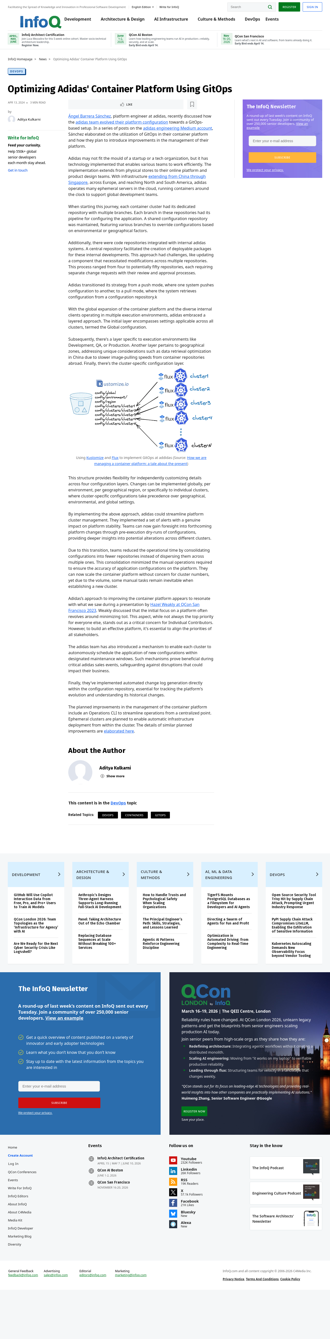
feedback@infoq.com (30, 1321)
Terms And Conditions (259, 1325)
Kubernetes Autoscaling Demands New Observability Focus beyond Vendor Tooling (287, 980)
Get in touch (25, 175)
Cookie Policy (288, 1325)
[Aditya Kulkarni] (19, 124)
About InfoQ (24, 1242)
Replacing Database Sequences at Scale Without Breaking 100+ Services (101, 976)
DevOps (251, 20)
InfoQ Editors (25, 1234)
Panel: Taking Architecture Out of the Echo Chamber (102, 954)
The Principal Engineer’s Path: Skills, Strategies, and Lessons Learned (164, 950)
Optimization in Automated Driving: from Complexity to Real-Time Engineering (226, 976)
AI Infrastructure (170, 20)
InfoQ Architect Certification (124, 1197)
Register (282, 6)
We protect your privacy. (258, 175)
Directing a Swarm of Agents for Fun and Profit (223, 954)
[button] (275, 163)
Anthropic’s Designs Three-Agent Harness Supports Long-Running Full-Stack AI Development (102, 929)
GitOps (163, 830)
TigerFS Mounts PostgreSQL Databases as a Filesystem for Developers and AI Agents (225, 929)
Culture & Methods (216, 20)
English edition (148, 6)
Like (84, 110)
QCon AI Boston (114, 1209)
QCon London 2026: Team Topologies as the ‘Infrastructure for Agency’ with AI (41, 952)
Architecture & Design (122, 20)
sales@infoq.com (61, 1321)
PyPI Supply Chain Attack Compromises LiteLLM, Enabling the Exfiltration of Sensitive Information (288, 956)
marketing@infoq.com (133, 1321)
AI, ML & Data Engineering (217, 900)
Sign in (305, 6)
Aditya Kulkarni (36, 125)
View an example (64, 1052)
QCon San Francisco (117, 1221)
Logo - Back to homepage (35, 18)
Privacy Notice (231, 1325)
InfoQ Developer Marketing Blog (27, 1270)
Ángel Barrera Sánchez (92, 122)
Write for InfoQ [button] (176, 6)
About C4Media (27, 1250)
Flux (115, 467)
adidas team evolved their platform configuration (133, 128)
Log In (20, 1202)
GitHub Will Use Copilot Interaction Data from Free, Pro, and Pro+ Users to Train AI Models (41, 927)
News (50, 65)
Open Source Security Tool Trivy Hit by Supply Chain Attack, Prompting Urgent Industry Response (287, 929)
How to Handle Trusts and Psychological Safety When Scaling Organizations (162, 927)
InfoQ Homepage (27, 65)
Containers (136, 830)
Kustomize (95, 467)
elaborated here (121, 746)
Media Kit (22, 1258)
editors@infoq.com (96, 1321)
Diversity (21, 1282)
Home (19, 1185)
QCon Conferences (29, 1210)
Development (77, 20)
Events (271, 20)
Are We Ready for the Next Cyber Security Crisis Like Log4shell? (39, 974)
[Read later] (100, 110)
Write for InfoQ (27, 1226)
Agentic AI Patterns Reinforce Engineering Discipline (162, 970)
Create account (27, 1194)
